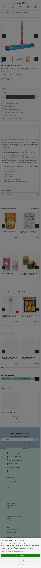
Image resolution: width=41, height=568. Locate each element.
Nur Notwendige (20, 560)
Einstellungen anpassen (20, 564)
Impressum (20, 551)
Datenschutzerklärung (6, 551)
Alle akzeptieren (20, 555)
